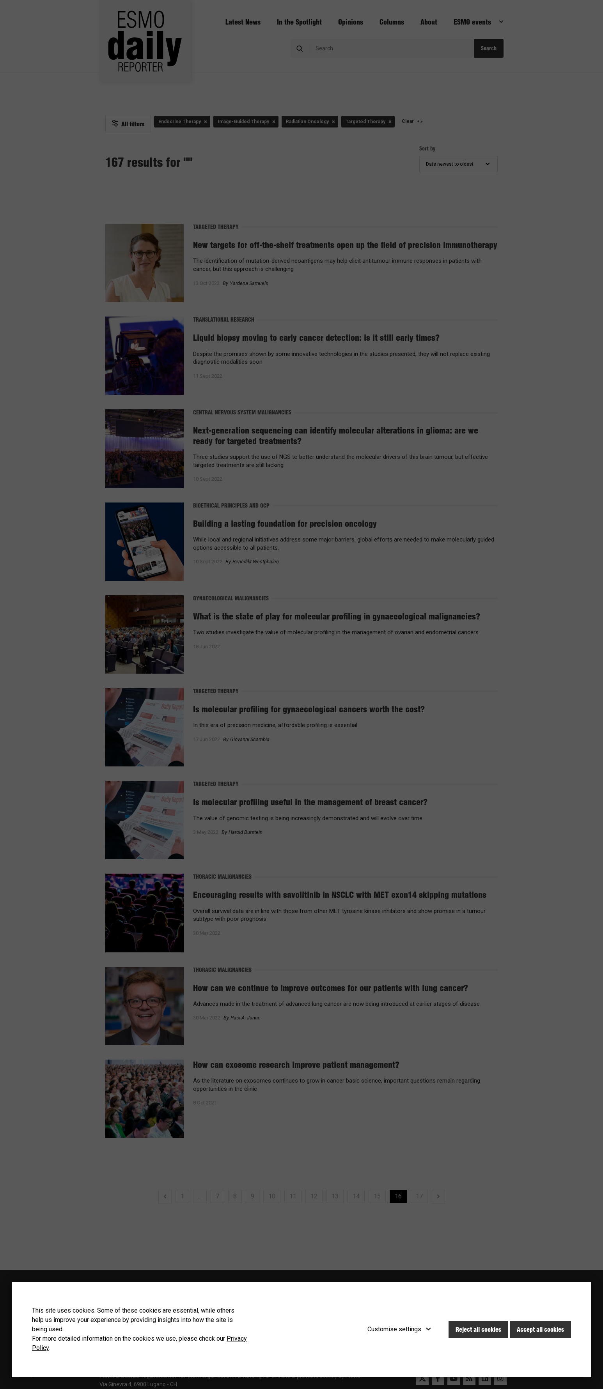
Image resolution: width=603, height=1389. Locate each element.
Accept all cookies (540, 1329)
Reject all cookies (478, 1329)
